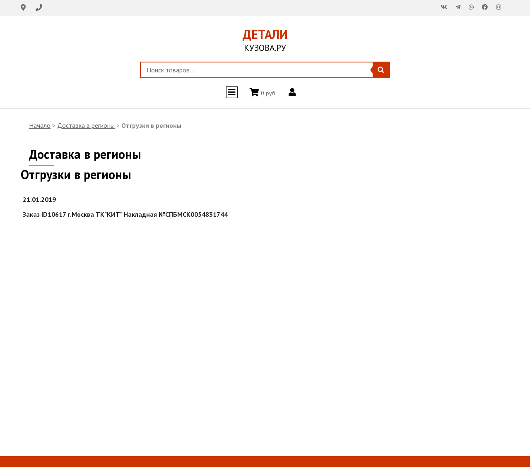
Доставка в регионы (86, 125)
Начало (40, 125)
